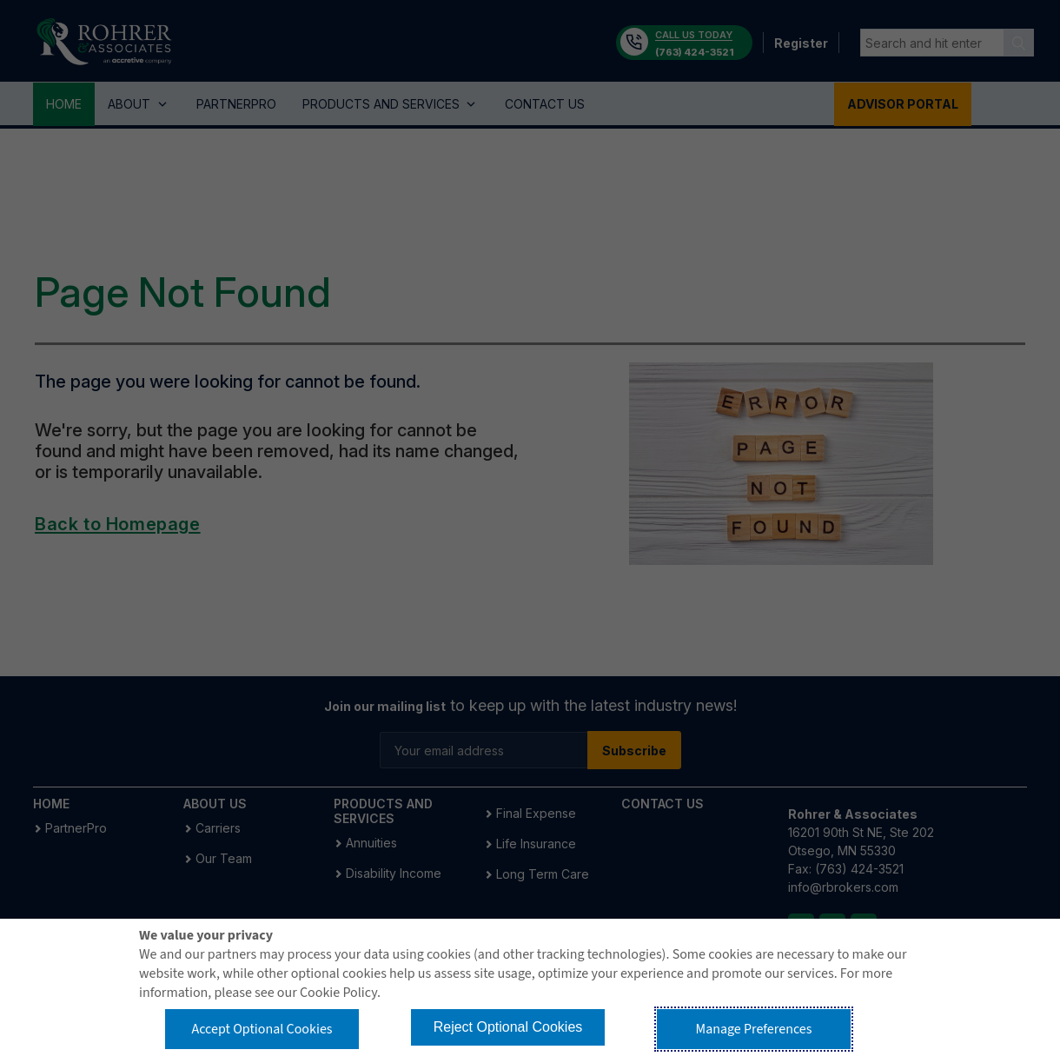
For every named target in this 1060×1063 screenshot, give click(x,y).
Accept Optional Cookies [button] (261, 1029)
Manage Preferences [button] (754, 1029)
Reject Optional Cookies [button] (508, 1027)
